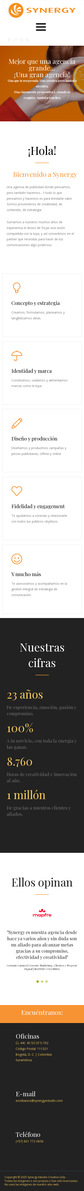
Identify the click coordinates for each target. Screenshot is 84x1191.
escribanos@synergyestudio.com (39, 1100)
